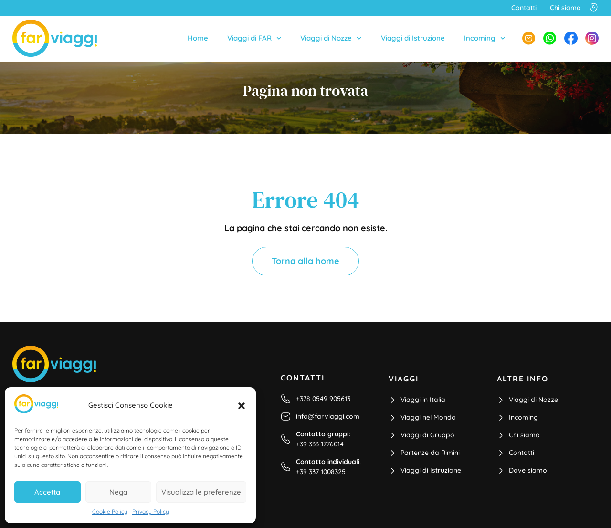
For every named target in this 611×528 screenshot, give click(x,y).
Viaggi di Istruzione (413, 37)
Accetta (47, 491)
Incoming (485, 38)
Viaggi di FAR (254, 38)
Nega (118, 491)
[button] (241, 406)
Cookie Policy (109, 511)
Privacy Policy (150, 511)
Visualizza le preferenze (201, 491)
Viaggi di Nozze (331, 38)
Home (198, 37)
